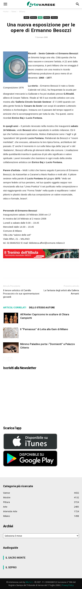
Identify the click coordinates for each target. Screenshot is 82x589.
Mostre (46, 17)
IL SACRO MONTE (15, 557)
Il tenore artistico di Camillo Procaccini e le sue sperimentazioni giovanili (21, 293)
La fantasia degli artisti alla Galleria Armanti (61, 292)
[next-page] (10, 359)
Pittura (54, 17)
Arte (40, 17)
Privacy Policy (68, 585)
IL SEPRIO (11, 567)
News (13, 11)
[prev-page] (5, 359)
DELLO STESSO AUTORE (42, 307)
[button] (5, 4)
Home (6, 11)
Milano (22, 11)
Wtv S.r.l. (29, 582)
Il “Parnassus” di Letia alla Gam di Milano (44, 329)
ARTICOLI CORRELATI (14, 307)
